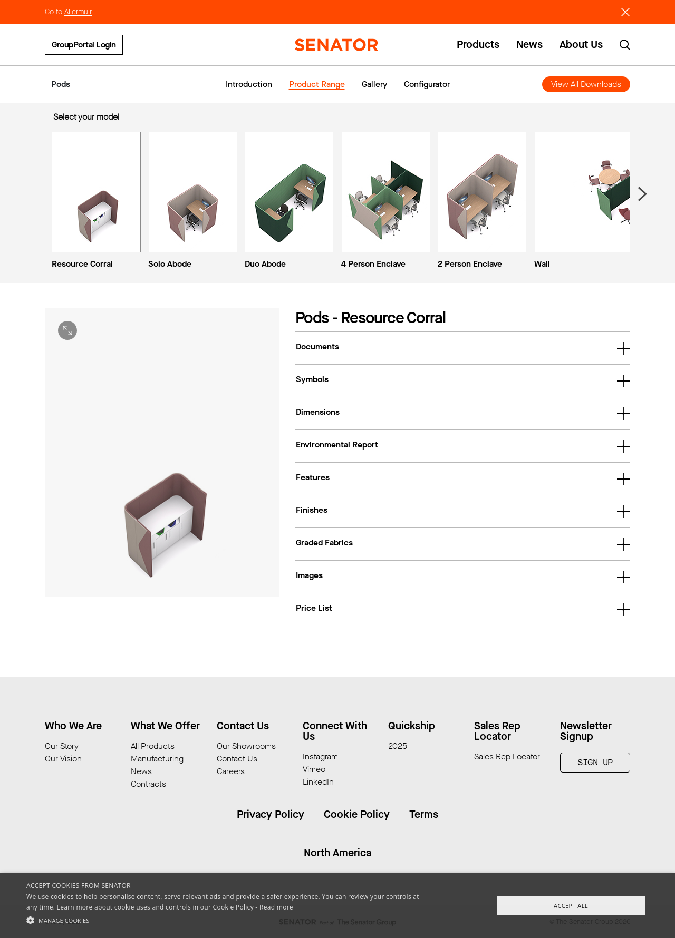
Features (463, 478)
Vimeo (314, 769)
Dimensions (463, 413)
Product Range (317, 84)
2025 (397, 745)
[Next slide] (642, 193)
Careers (231, 771)
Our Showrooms (246, 745)
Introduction (249, 84)
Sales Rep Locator (507, 756)
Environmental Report (463, 446)
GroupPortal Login (84, 44)
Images (463, 576)
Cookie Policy (357, 814)
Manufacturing (157, 758)
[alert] (337, 905)
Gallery (374, 84)
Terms (423, 814)
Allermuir (78, 12)
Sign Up (595, 762)
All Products (153, 745)
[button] (228, 920)
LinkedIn (318, 781)
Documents (463, 348)
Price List (463, 609)
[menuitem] (94, 202)
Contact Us (237, 758)
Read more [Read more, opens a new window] (276, 907)
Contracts (148, 783)
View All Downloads (586, 84)
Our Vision (63, 758)
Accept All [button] (571, 906)
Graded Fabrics (463, 544)
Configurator (427, 84)
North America (337, 853)
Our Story (62, 745)
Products (478, 44)
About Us (581, 44)
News (529, 44)
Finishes (463, 511)
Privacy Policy (270, 814)
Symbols (463, 380)
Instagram (320, 756)
